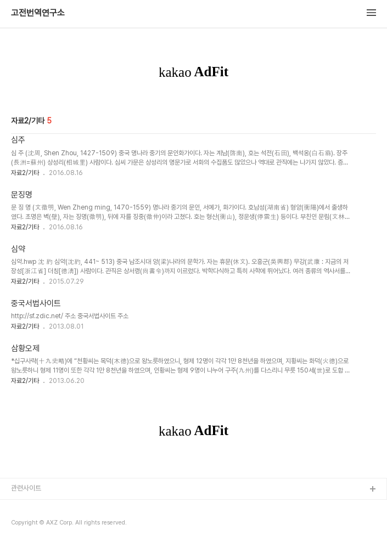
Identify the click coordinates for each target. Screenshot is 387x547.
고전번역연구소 (38, 13)
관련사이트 (26, 488)
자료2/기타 (25, 173)
